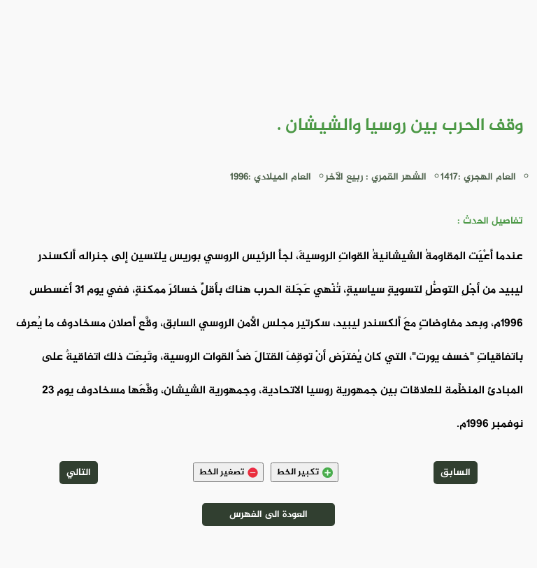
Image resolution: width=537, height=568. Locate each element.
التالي (78, 473)
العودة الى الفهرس (268, 515)
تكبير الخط (304, 472)
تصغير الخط (228, 472)
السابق (456, 473)
